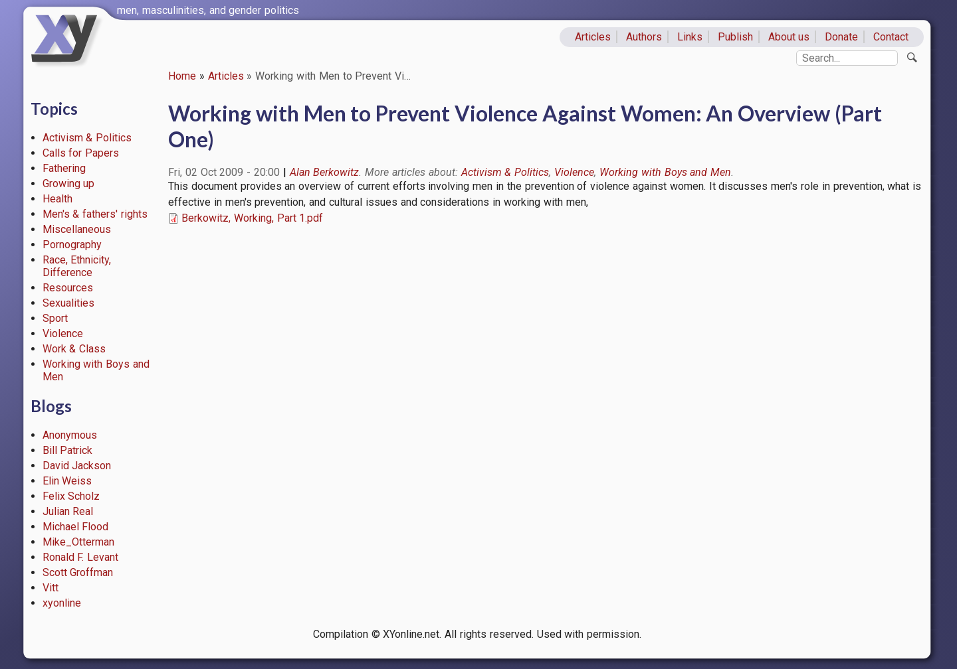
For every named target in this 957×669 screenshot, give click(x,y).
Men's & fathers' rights (95, 214)
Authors (644, 37)
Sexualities (68, 303)
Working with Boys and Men (665, 172)
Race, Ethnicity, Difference (77, 266)
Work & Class (74, 348)
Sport (55, 318)
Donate (841, 37)
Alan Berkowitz (325, 172)
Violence (63, 333)
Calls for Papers (81, 153)
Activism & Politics (87, 137)
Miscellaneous (77, 229)
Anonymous (70, 435)
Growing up (69, 183)
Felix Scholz (71, 496)
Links (689, 37)
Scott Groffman (78, 572)
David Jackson (77, 465)
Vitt (50, 587)
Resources (68, 287)
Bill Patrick (68, 450)
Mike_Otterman (78, 542)
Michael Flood (76, 526)
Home (182, 76)
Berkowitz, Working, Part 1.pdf (252, 218)
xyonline (62, 603)
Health (57, 198)
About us (789, 37)
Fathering (64, 168)
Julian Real (68, 511)
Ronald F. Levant (81, 557)
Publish (735, 37)
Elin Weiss (67, 481)
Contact (890, 37)
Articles (593, 37)
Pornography (72, 244)
